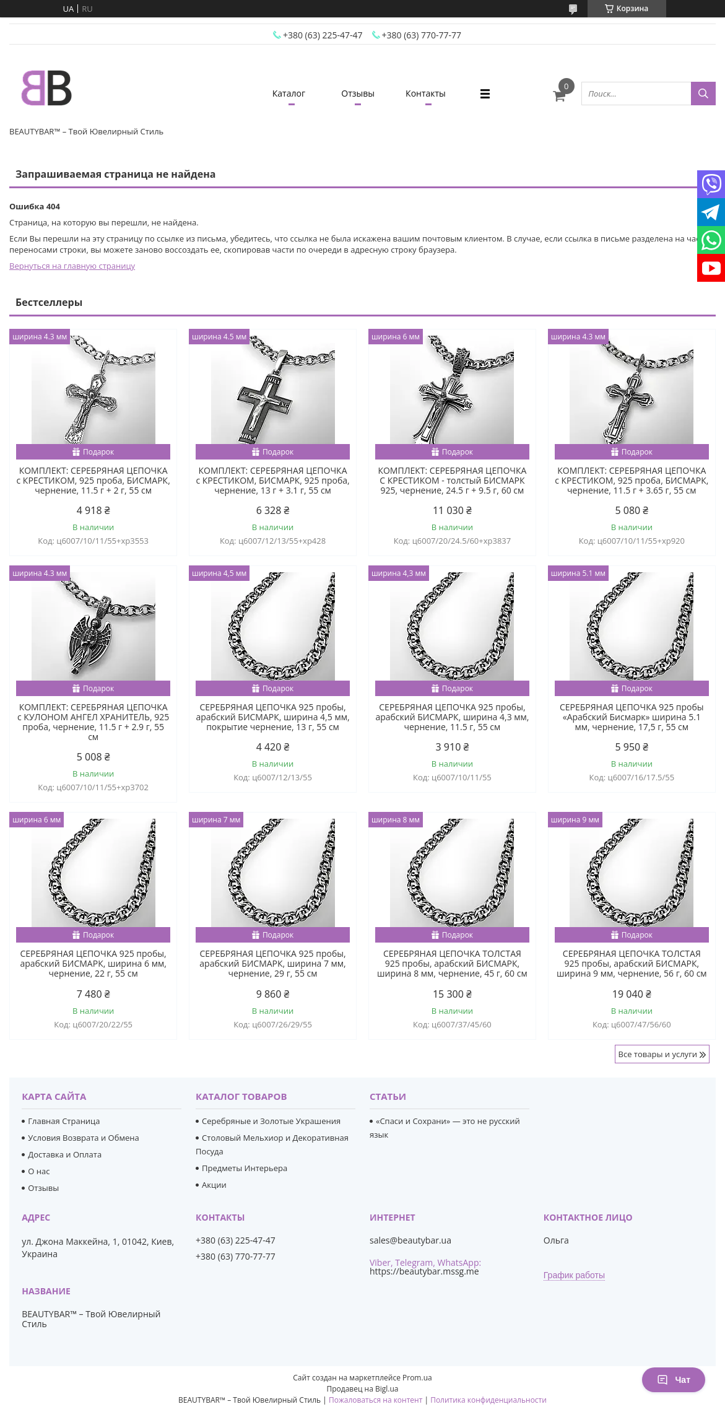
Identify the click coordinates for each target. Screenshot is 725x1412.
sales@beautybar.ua (410, 1240)
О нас (39, 1171)
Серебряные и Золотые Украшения (271, 1121)
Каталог (288, 93)
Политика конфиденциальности (488, 1400)
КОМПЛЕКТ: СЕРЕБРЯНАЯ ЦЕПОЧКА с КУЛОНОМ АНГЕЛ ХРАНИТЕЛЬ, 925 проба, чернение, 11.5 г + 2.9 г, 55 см (93, 722)
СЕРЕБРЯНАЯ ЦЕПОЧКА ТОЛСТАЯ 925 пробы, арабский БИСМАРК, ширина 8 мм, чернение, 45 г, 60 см (452, 963)
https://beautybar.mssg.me (424, 1271)
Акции (214, 1184)
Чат (673, 1379)
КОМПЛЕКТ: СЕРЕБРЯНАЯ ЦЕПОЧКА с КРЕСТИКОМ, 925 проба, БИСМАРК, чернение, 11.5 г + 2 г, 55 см (93, 480)
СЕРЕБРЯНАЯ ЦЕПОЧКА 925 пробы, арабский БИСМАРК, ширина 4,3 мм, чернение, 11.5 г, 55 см (452, 717)
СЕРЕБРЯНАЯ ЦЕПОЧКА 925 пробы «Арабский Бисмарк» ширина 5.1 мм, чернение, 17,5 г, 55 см (632, 717)
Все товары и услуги (658, 1054)
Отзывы (358, 93)
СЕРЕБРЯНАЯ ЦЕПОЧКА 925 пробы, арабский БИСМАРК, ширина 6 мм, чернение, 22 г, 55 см (93, 963)
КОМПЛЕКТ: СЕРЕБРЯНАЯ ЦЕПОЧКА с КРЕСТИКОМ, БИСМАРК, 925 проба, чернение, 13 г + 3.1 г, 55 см (272, 480)
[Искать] (703, 93)
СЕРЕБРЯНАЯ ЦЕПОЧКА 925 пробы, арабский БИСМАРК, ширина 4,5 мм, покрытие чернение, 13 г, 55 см (273, 717)
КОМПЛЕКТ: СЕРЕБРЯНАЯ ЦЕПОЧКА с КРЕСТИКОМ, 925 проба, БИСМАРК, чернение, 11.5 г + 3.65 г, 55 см (631, 480)
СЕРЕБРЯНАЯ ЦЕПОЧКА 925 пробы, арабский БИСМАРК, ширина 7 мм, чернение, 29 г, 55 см (272, 963)
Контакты (426, 93)
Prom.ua (417, 1377)
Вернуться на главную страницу (72, 265)
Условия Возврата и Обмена (83, 1137)
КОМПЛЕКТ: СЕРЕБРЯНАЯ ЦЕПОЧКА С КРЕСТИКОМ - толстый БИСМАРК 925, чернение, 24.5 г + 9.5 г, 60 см (452, 480)
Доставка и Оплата (65, 1154)
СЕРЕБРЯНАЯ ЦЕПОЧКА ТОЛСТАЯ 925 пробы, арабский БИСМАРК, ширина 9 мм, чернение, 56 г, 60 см (632, 963)
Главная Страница (64, 1121)
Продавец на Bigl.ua (362, 1389)
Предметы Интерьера (244, 1168)
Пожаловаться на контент (375, 1400)
